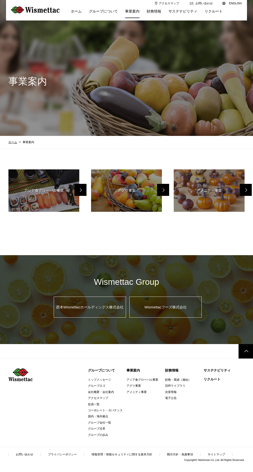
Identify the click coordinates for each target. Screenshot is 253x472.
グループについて (101, 370)
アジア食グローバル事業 (142, 379)
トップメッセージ (99, 379)
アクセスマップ (98, 398)
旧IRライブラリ (175, 385)
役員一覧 (94, 404)
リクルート (212, 379)
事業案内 (133, 370)
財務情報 (172, 370)
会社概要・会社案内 (101, 392)
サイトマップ (216, 454)
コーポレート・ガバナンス (105, 410)
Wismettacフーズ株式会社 (166, 307)
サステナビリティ (217, 370)
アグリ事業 (133, 385)
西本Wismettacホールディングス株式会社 (90, 307)
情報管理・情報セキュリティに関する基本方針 (122, 454)
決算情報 (171, 392)
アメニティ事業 (136, 392)
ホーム (12, 142)
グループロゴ (96, 385)
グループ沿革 (96, 428)
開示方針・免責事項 (180, 454)
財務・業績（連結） (178, 379)
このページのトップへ (246, 351)
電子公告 (171, 398)
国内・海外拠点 (98, 416)
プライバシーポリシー (62, 454)
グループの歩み (98, 435)
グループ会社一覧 (99, 422)
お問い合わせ (24, 454)
